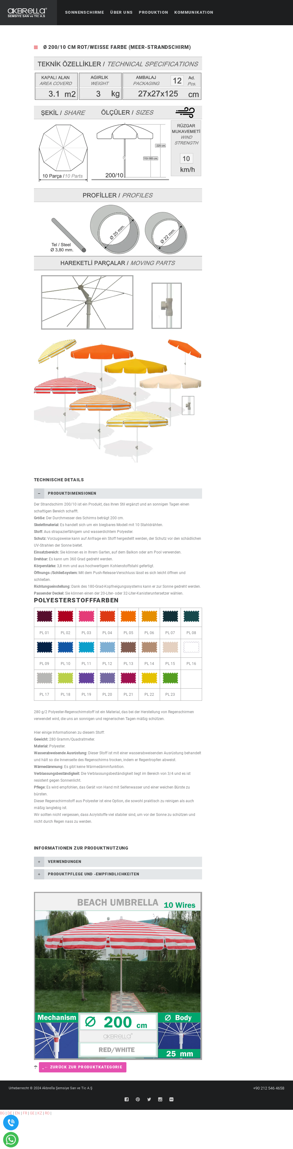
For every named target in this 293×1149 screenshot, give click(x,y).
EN (17, 1113)
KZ (39, 1113)
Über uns (121, 12)
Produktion (153, 12)
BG (2, 1113)
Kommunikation (193, 12)
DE (9, 1113)
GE (32, 1113)
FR (25, 1113)
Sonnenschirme (84, 12)
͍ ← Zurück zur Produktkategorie (82, 1067)
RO (47, 1113)
